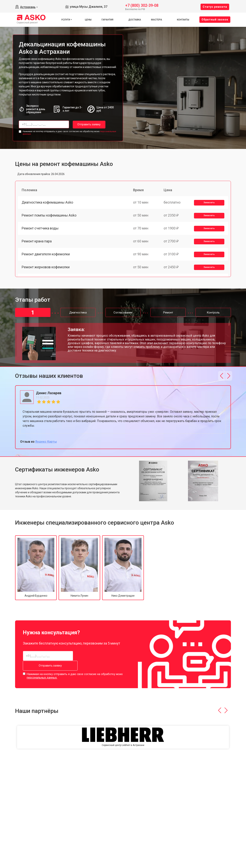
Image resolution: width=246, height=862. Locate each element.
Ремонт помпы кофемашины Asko (49, 216)
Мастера (156, 19)
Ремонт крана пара (37, 243)
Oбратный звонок (215, 19)
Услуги (65, 19)
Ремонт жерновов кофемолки (46, 270)
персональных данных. (42, 677)
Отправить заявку (88, 124)
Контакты (183, 19)
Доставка (134, 19)
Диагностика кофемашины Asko (47, 203)
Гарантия (107, 19)
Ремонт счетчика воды (40, 230)
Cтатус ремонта (215, 6)
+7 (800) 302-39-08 (141, 5)
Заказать (209, 203)
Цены (88, 19)
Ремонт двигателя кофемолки (46, 257)
